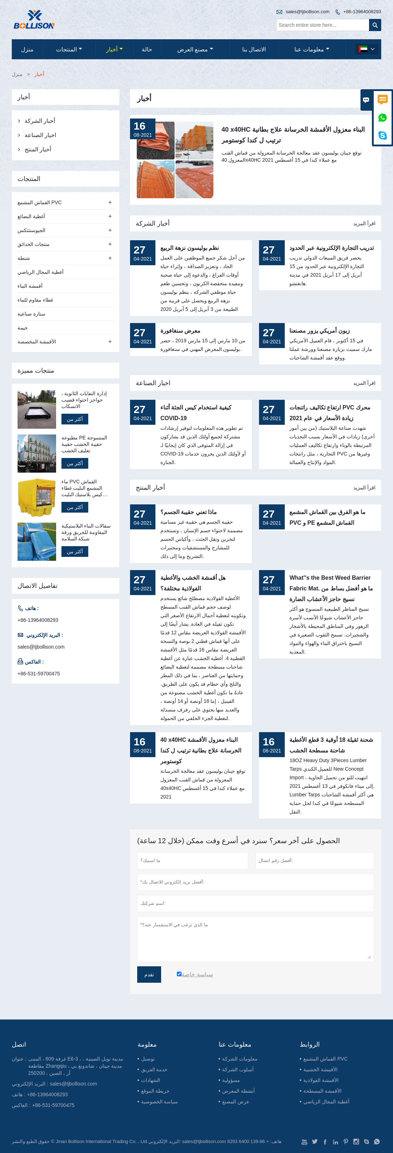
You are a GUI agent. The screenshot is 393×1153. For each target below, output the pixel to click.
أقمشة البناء (30, 286)
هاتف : (18, 1094)
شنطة (24, 258)
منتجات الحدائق (34, 244)
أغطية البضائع (31, 216)
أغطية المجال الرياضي (41, 272)
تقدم (149, 974)
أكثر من (75, 419)
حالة (147, 49)
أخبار (114, 49)
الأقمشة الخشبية (320, 1069)
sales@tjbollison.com (307, 11)
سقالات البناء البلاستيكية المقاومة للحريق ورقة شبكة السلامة (86, 532)
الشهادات (150, 1080)
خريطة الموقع (155, 1091)
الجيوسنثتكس (31, 230)
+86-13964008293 (362, 11)
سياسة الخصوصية (159, 1101)
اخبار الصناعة (153, 383)
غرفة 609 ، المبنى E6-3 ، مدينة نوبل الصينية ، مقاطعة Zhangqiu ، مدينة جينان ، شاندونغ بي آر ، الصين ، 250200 (75, 1066)
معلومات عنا (311, 49)
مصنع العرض (195, 49)
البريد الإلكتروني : (30, 1084)
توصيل (148, 1059)
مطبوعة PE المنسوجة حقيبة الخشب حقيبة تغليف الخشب (84, 444)
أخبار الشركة (153, 223)
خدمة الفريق (154, 1069)
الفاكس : (21, 1105)
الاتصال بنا (254, 49)
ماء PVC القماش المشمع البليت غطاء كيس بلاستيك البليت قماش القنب (82, 488)
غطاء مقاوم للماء (35, 300)
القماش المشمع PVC (40, 202)
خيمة (23, 328)
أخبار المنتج (150, 487)
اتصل (19, 1044)
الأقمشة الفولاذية (321, 1080)
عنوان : (19, 1059)
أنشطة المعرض (238, 1091)
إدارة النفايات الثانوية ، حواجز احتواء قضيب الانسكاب (84, 400)
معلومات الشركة (240, 1059)
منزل (27, 49)
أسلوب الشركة (238, 1069)
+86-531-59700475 (39, 673)
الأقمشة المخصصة (37, 341)
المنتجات (69, 49)
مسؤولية (231, 1080)
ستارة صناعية (31, 314)
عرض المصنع (235, 1101)
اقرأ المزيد (364, 223)
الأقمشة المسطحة (322, 1091)
